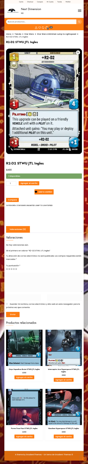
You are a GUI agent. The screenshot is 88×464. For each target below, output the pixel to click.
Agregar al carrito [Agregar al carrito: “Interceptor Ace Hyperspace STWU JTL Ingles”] (63, 380)
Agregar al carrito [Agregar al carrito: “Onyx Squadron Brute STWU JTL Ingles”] (24, 377)
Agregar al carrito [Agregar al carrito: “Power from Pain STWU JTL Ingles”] (24, 436)
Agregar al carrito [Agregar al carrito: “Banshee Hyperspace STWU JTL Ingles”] (63, 436)
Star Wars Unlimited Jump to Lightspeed (34, 205)
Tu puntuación (13, 265)
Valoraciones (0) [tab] (18, 229)
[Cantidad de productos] (11, 183)
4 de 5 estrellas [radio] (14, 269)
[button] (78, 52)
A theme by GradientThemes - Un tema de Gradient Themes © (44, 454)
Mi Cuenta (50, 2)
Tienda (59, 2)
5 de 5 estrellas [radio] (16, 269)
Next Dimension (31, 9)
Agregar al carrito (29, 183)
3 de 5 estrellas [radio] (11, 269)
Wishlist (68, 2)
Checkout (30, 2)
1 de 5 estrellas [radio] (7, 269)
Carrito (21, 2)
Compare (40, 2)
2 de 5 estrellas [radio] (9, 269)
